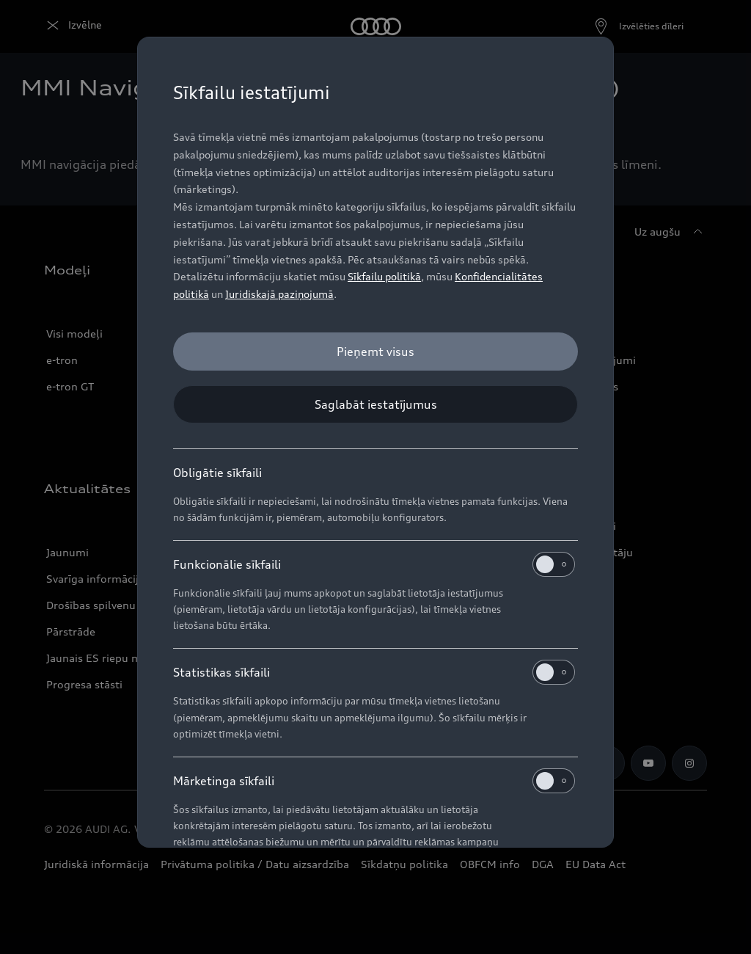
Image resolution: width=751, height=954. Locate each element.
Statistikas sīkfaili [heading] (374, 672)
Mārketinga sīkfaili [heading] (374, 780)
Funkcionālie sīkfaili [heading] (374, 564)
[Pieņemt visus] (375, 351)
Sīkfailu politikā (384, 276)
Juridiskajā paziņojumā (279, 294)
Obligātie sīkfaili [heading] (217, 472)
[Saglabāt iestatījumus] (375, 404)
